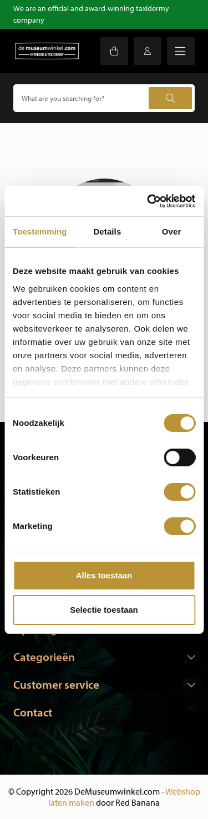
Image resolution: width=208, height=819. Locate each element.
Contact (32, 712)
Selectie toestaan (104, 609)
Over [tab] (171, 231)
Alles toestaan (104, 575)
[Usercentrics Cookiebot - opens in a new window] (148, 201)
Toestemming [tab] (40, 231)
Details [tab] (107, 231)
